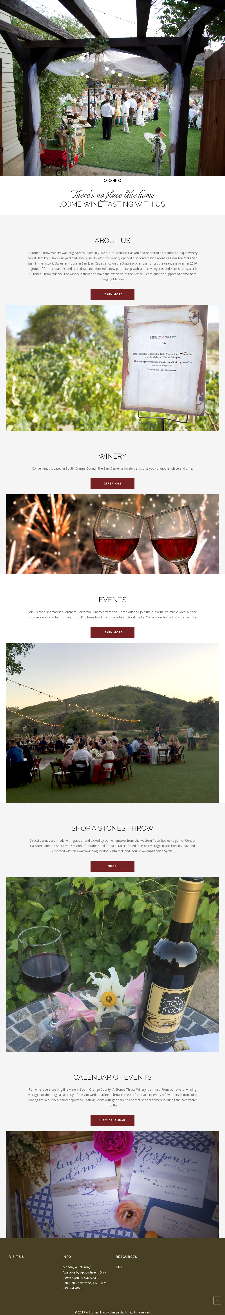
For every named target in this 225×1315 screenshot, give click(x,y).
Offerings (112, 483)
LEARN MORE (112, 294)
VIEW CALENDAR (112, 1120)
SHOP (112, 866)
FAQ (119, 1267)
